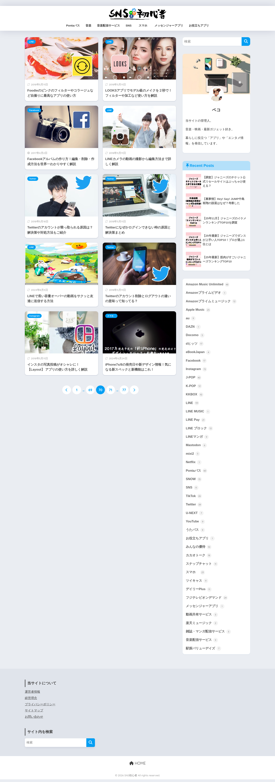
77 (124, 390)
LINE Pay (196, 421)
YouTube (195, 523)
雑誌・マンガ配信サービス (208, 634)
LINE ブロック (199, 429)
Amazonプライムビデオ (206, 293)
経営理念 (31, 700)
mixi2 (193, 455)
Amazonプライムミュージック (211, 301)
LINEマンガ (197, 438)
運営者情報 (32, 694)
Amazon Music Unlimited (208, 284)
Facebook (34, 110)
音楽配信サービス (108, 25)
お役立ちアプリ (199, 25)
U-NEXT (195, 514)
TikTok (194, 497)
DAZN (193, 327)
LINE (31, 41)
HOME (137, 765)
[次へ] (134, 390)
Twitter (32, 178)
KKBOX (194, 395)
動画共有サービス (202, 617)
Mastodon (196, 446)
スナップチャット (202, 566)
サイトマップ (34, 713)
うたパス (195, 531)
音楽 (88, 25)
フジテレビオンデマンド (207, 600)
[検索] (246, 41)
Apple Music (198, 310)
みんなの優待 (198, 548)
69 (90, 390)
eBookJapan (198, 352)
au (191, 318)
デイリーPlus (199, 591)
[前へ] (66, 390)
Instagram (34, 316)
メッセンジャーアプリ (168, 25)
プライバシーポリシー (40, 706)
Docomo (195, 335)
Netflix (194, 463)
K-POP (194, 387)
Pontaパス (73, 25)
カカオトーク (198, 557)
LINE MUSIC (198, 412)
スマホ (144, 25)
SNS (129, 25)
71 (110, 390)
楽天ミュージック (202, 625)
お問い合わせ (34, 719)
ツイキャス (197, 583)
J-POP (193, 378)
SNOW (194, 480)
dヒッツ (195, 344)
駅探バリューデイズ (203, 651)
